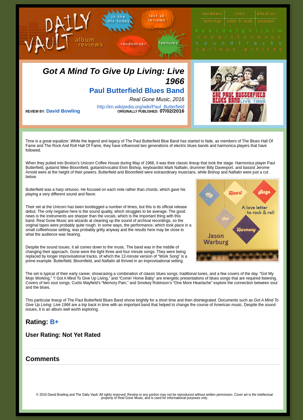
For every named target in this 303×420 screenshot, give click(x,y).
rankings (212, 22)
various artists (241, 50)
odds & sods (240, 22)
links (240, 14)
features (168, 44)
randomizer (133, 45)
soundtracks (241, 44)
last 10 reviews (157, 19)
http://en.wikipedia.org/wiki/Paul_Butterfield (140, 106)
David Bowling (63, 111)
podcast (266, 22)
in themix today (118, 20)
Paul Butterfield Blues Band (136, 90)
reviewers (212, 14)
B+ (54, 321)
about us (266, 14)
